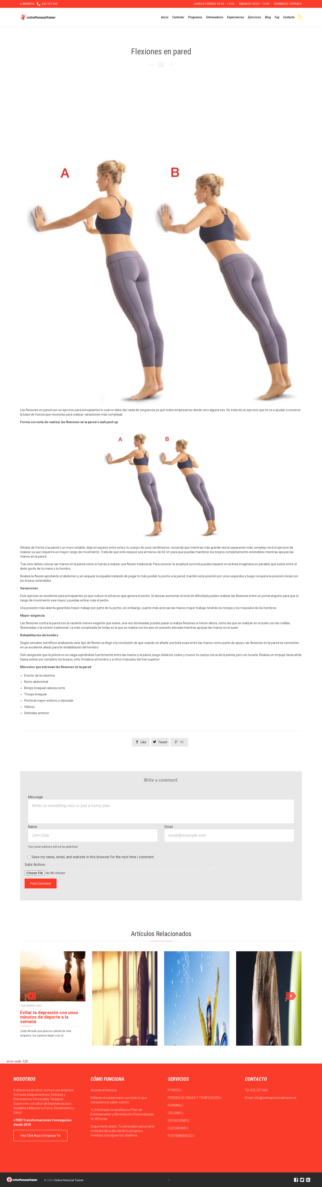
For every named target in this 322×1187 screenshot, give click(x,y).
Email (168, 827)
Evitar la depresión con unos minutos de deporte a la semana (49, 1017)
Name (32, 827)
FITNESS (175, 1090)
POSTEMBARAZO (181, 1136)
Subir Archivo (119, 864)
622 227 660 (259, 1090)
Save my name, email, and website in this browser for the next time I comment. (91, 857)
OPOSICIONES (179, 1120)
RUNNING (175, 1105)
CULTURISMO (178, 1128)
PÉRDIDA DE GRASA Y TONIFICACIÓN (195, 1098)
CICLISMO (175, 1113)
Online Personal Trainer (68, 1180)
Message (35, 797)
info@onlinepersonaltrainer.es (275, 1098)
